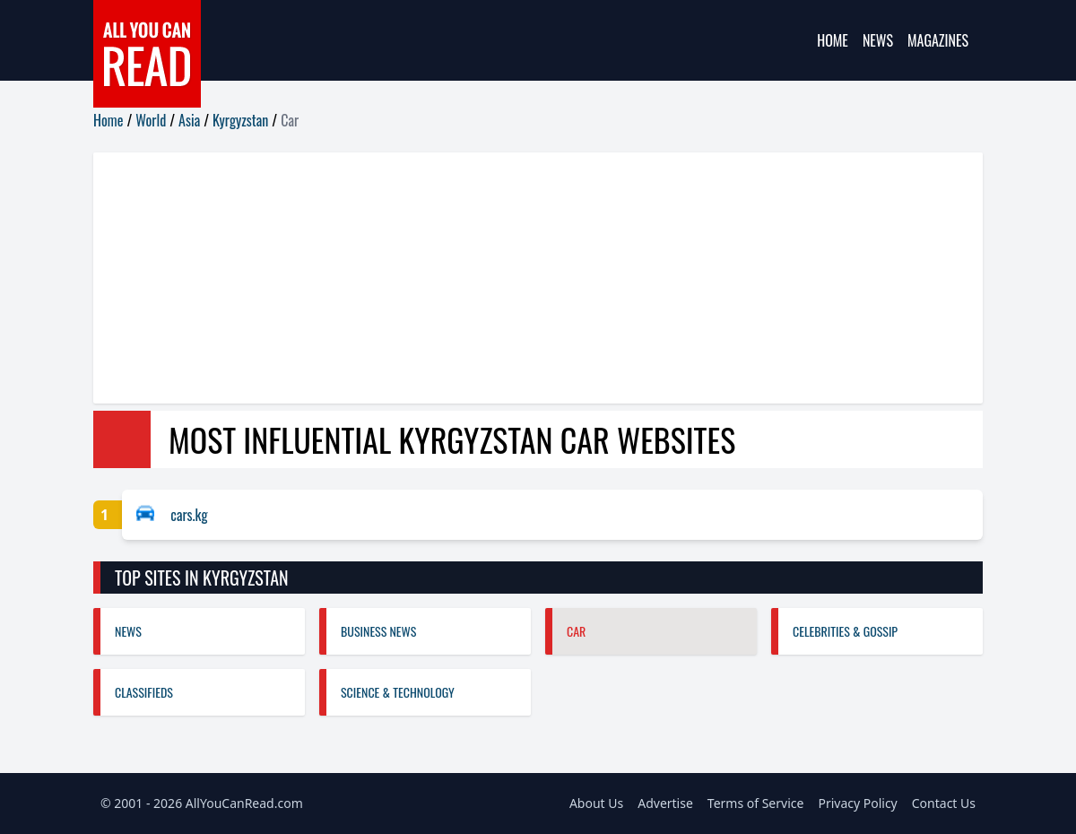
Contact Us (944, 803)
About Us (596, 803)
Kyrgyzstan (240, 120)
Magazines (937, 40)
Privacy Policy (857, 803)
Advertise (665, 803)
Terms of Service (755, 803)
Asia (189, 120)
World (150, 120)
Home (832, 40)
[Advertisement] (538, 278)
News (878, 40)
